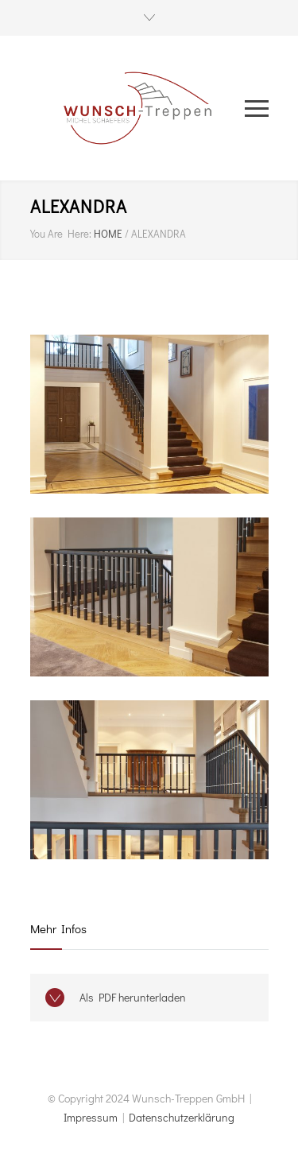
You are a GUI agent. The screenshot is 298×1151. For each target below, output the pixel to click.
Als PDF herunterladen (132, 997)
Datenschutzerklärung (181, 1117)
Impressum (91, 1117)
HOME (108, 233)
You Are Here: (60, 233)
